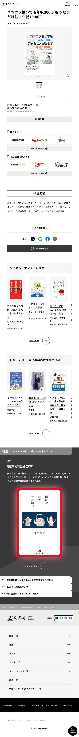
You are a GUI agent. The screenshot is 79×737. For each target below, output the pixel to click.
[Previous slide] (31, 77)
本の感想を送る (41, 248)
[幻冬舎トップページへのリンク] (10, 3)
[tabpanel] (39, 508)
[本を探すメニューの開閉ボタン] (67, 4)
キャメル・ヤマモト (17, 23)
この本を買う (40, 227)
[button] (39, 85)
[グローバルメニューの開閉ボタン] (75, 4)
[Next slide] (48, 77)
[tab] (36, 579)
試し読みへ (41, 96)
